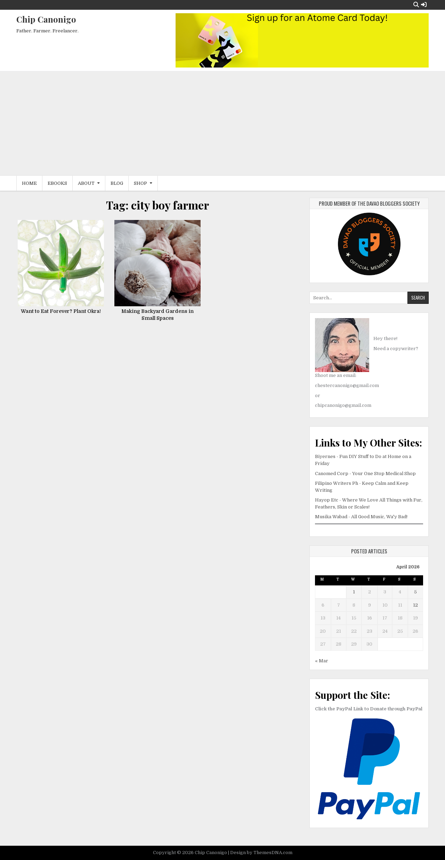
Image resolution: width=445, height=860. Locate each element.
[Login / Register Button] (424, 5)
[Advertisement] (222, 123)
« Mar (321, 660)
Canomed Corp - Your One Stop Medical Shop (365, 473)
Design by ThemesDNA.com (261, 852)
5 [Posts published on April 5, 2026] (415, 591)
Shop (140, 183)
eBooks (57, 183)
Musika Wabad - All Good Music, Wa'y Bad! (361, 516)
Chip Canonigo (46, 19)
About (86, 183)
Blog (117, 183)
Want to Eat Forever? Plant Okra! (61, 311)
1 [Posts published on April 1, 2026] (354, 591)
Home (29, 183)
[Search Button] (416, 5)
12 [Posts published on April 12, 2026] (415, 605)
